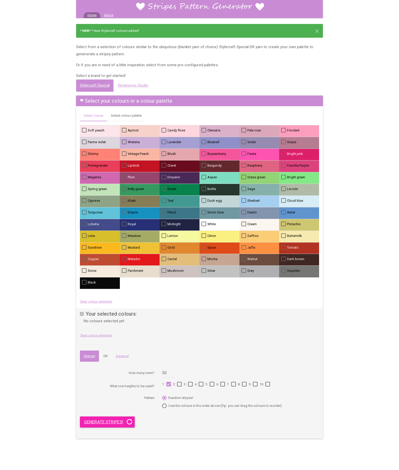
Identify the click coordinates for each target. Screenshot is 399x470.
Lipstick (131, 166)
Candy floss (173, 130)
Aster (288, 212)
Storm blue (213, 212)
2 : (178, 384)
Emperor (171, 177)
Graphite (290, 271)
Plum (128, 177)
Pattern (149, 398)
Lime (88, 236)
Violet (248, 142)
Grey (247, 271)
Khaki (129, 201)
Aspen (209, 177)
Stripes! (89, 356)
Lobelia (90, 224)
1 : (167, 384)
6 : (221, 384)
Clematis (211, 130)
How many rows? (141, 373)
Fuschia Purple (295, 166)
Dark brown (292, 259)
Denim (249, 212)
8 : (243, 384)
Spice (209, 248)
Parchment (133, 271)
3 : (189, 384)
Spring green (94, 189)
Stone (89, 271)
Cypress (91, 201)
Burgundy (212, 166)
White (209, 224)
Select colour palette (126, 115)
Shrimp (90, 154)
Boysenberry (214, 154)
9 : (254, 384)
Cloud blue (292, 201)
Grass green (253, 177)
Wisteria (131, 142)
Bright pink (292, 154)
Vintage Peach (135, 154)
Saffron (250, 236)
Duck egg (212, 201)
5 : (210, 384)
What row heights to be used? (132, 386)
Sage (248, 189)
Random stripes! (177, 398)
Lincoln (289, 189)
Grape (288, 142)
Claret (169, 166)
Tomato (289, 248)
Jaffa (248, 248)
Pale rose (251, 130)
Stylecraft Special (95, 85)
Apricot (130, 130)
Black (89, 282)
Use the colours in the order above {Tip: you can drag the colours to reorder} (222, 406)
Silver (209, 271)
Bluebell (210, 142)
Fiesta (248, 154)
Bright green (293, 177)
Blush (169, 154)
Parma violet (94, 142)
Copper (90, 259)
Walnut (249, 259)
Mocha (210, 259)
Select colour (93, 115)
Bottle (209, 189)
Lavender (171, 142)
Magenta (91, 177)
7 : (232, 384)
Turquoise (92, 212)
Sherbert (250, 201)
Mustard (131, 248)
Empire (130, 212)
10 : (266, 384)
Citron (209, 236)
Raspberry (252, 166)
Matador (131, 259)
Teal (167, 201)
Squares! (122, 356)
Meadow (131, 236)
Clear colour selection (96, 301)
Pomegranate (95, 166)
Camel (169, 259)
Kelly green (133, 189)
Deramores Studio (133, 85)
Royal (129, 224)
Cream (249, 224)
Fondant (290, 130)
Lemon (170, 236)
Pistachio (291, 224)
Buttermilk (291, 236)
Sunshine (92, 248)
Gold (168, 248)
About (108, 15)
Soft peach (93, 130)
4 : (200, 384)
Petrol (169, 212)
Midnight (171, 224)
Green (169, 189)
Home (94, 14)
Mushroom (173, 271)
